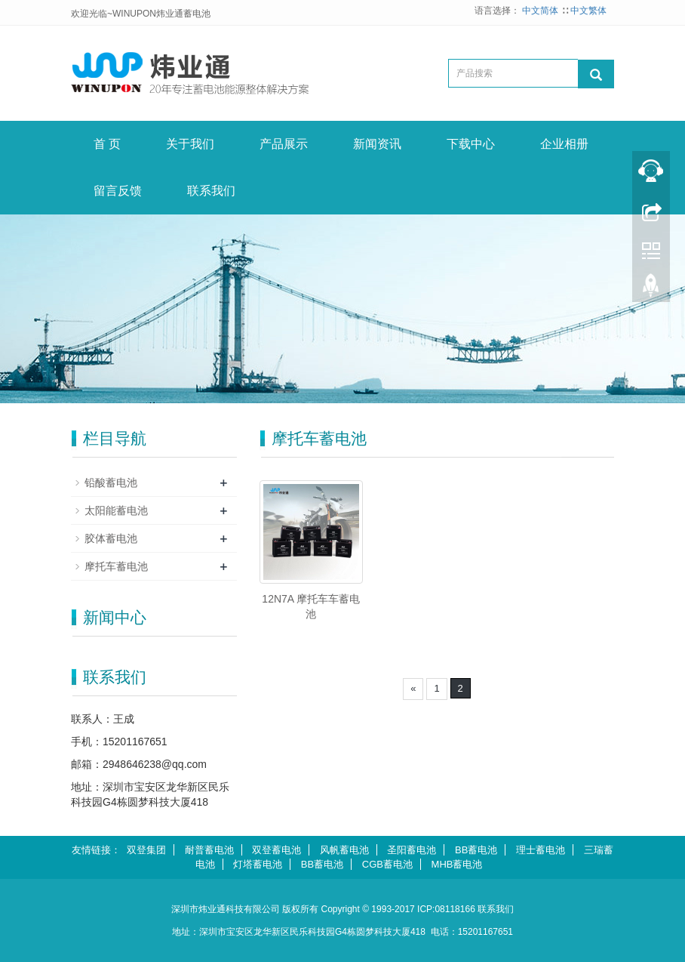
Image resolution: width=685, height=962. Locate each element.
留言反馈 (118, 190)
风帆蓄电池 (344, 850)
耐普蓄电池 (209, 850)
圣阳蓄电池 (411, 850)
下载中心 (471, 143)
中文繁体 (588, 10)
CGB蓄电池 (387, 864)
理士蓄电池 (540, 850)
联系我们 (211, 190)
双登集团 (146, 850)
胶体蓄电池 (110, 538)
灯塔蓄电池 (257, 864)
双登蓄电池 (276, 850)
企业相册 (564, 143)
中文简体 (541, 10)
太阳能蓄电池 (116, 510)
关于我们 (190, 143)
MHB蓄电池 (457, 864)
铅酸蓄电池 (110, 482)
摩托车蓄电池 (116, 566)
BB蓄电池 (476, 850)
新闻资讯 (377, 143)
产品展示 (284, 143)
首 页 (107, 143)
